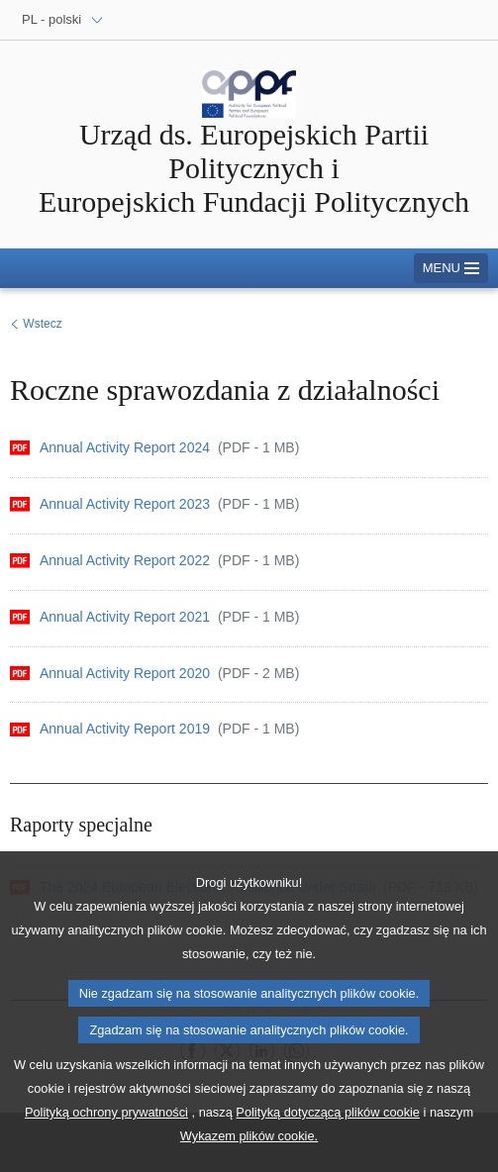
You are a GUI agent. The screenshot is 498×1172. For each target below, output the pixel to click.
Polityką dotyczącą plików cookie (328, 1130)
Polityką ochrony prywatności (106, 1130)
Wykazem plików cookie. (249, 1154)
